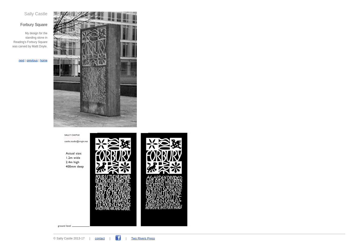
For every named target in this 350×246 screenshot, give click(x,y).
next (21, 60)
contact (100, 238)
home (43, 60)
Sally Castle (35, 13)
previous (32, 60)
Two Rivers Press (143, 238)
